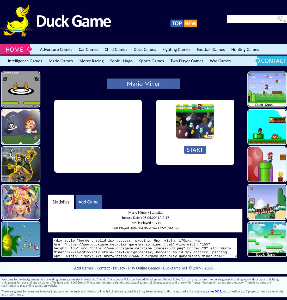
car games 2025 (211, 291)
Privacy (119, 268)
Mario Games (61, 61)
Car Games (88, 49)
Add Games (84, 268)
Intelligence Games (25, 61)
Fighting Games (176, 49)
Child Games (116, 49)
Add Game (88, 201)
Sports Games (151, 61)
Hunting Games (245, 49)
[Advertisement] (98, 136)
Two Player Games (186, 61)
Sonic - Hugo (121, 61)
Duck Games (145, 49)
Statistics (60, 201)
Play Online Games (144, 268)
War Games (220, 61)
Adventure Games (56, 49)
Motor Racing (91, 61)
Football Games (211, 49)
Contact (103, 268)
